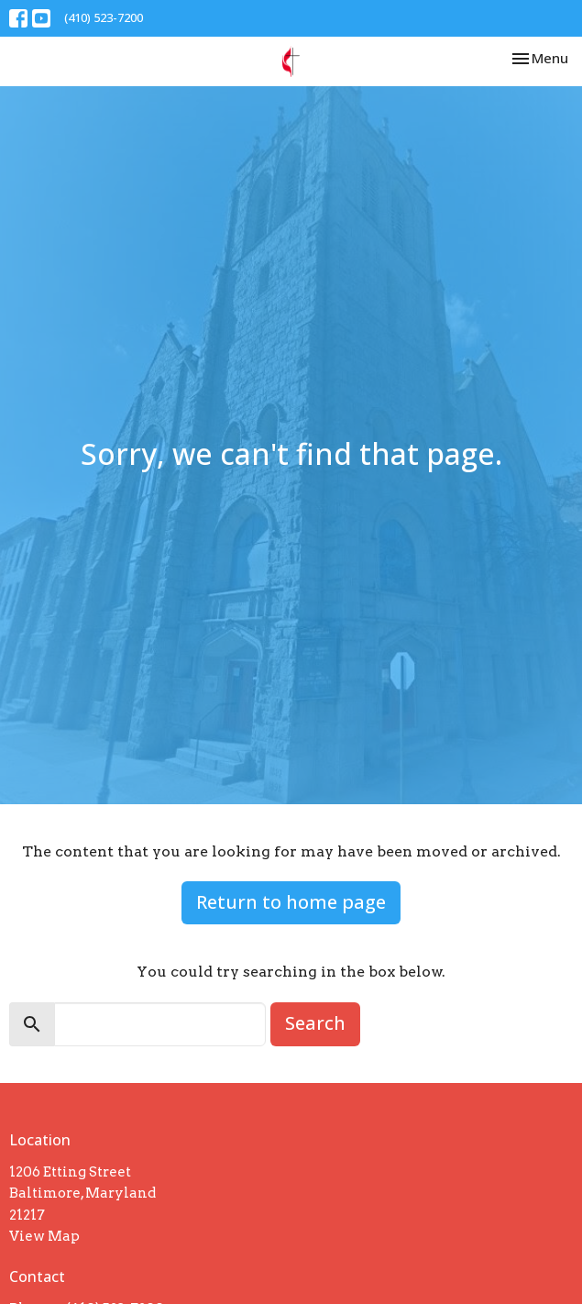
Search (315, 1023)
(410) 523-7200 (103, 17)
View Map (44, 1236)
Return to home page (291, 902)
